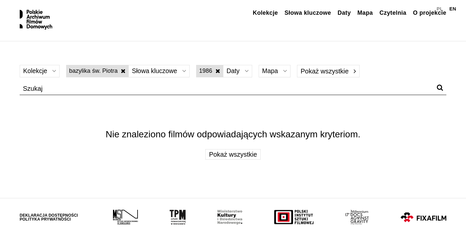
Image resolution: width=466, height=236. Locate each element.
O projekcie (429, 13)
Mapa (365, 13)
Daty (344, 13)
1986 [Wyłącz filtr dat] (212, 73)
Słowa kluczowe (308, 13)
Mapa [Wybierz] (279, 74)
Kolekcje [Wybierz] (40, 74)
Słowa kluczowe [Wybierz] (161, 74)
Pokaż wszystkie (333, 74)
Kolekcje (265, 13)
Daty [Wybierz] (241, 74)
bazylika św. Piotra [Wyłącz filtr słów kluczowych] (98, 73)
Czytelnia (393, 13)
